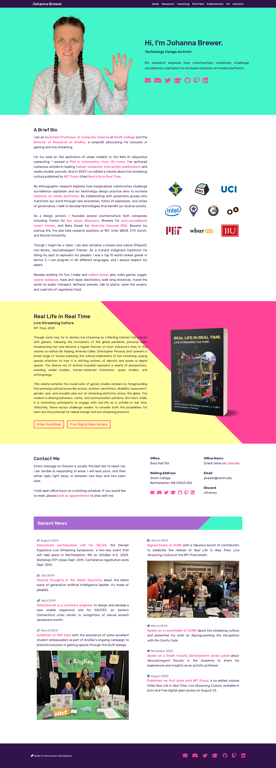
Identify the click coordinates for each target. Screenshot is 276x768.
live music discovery (83, 220)
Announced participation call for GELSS (71, 545)
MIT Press (71, 176)
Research (168, 3)
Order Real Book (49, 424)
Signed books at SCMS (164, 545)
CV (228, 3)
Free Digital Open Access (89, 424)
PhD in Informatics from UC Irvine (97, 162)
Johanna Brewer (47, 4)
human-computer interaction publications (108, 167)
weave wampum (46, 280)
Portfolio (198, 3)
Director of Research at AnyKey (59, 142)
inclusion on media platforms (56, 196)
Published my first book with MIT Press (177, 680)
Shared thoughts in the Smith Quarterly (69, 580)
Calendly (233, 463)
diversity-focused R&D (109, 225)
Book (155, 3)
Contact (237, 3)
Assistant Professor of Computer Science (77, 137)
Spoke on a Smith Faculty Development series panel (188, 656)
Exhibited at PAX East (54, 635)
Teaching (183, 3)
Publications (215, 3)
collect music (98, 275)
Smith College (124, 137)
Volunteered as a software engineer (65, 605)
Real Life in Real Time (104, 176)
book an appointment (73, 496)
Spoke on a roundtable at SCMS (172, 630)
